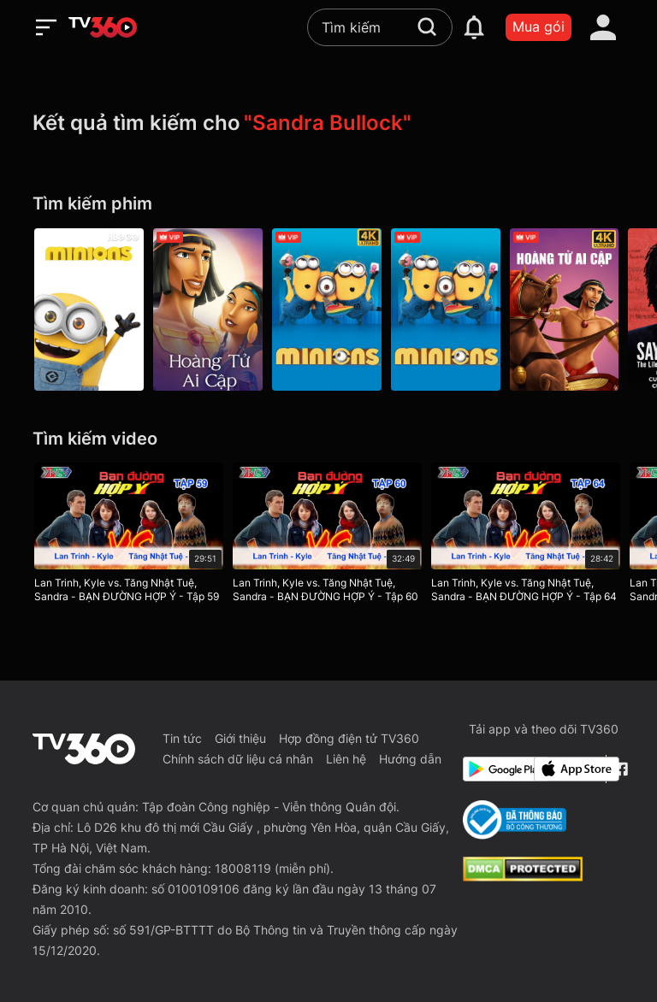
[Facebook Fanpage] (618, 769)
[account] (603, 27)
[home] (102, 27)
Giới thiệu (240, 738)
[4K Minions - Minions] (328, 309)
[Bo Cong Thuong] (514, 820)
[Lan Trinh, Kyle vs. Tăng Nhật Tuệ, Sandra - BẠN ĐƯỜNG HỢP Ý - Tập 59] (128, 536)
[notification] (474, 27)
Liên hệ (346, 759)
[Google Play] (495, 769)
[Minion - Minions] (89, 309)
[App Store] (566, 769)
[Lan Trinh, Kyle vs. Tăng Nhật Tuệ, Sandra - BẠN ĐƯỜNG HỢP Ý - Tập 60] (328, 536)
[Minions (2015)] (448, 309)
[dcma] (523, 876)
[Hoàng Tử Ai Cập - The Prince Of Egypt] (208, 309)
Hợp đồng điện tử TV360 (349, 738)
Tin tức (182, 738)
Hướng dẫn (410, 759)
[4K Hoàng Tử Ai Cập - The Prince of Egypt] (568, 309)
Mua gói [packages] (538, 26)
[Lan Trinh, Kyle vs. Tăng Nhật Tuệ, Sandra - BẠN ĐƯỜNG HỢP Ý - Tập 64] (527, 536)
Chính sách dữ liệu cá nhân (238, 759)
